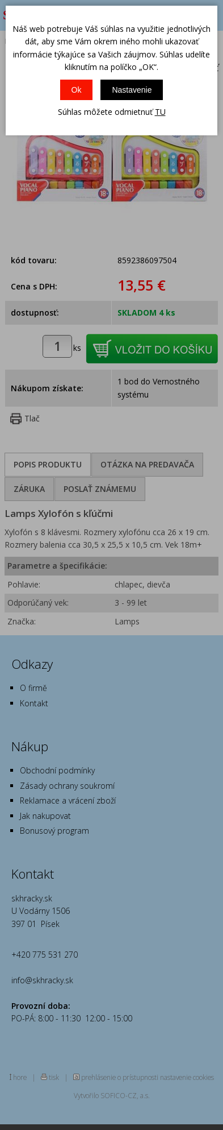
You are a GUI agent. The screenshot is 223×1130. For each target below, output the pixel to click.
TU (160, 111)
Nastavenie (132, 89)
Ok (76, 89)
